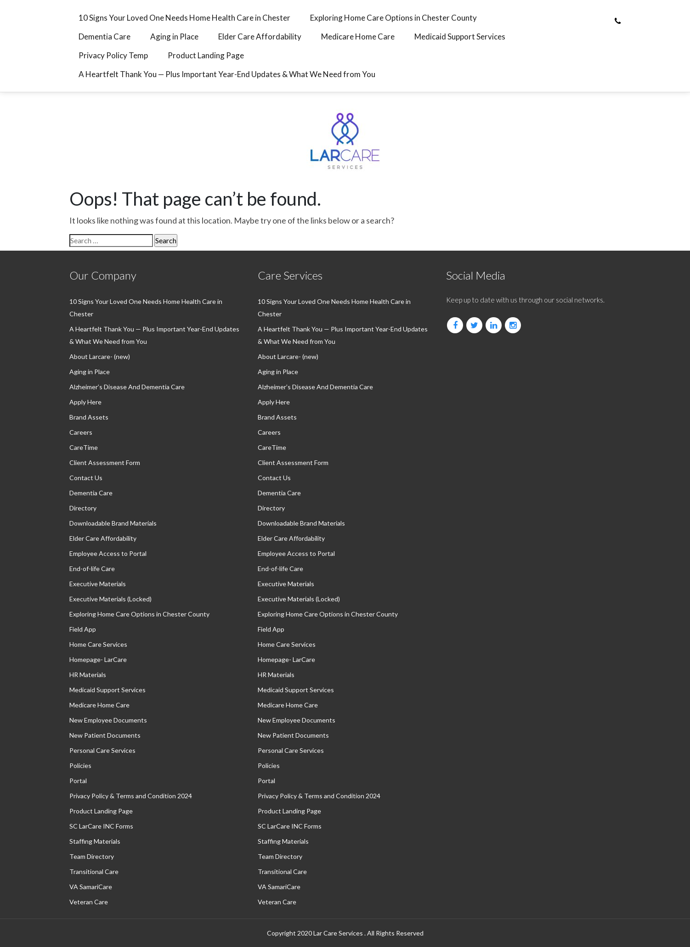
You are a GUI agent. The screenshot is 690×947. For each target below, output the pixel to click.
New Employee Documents (108, 720)
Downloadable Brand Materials (113, 523)
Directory (82, 508)
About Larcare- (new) (99, 356)
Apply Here (85, 402)
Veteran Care (88, 902)
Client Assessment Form (104, 462)
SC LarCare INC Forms (101, 826)
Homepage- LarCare (98, 659)
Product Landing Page (206, 55)
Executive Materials (97, 584)
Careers (80, 432)
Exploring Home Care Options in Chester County (393, 17)
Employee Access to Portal (108, 553)
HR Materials (87, 674)
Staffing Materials (94, 841)
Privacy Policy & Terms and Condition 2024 (130, 796)
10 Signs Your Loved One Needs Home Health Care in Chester (184, 17)
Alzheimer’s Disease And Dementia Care (127, 387)
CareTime (83, 447)
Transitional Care (94, 871)
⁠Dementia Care (104, 36)
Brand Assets (88, 417)
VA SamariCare (90, 887)
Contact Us (85, 478)
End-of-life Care (92, 568)
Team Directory (91, 856)
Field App (82, 629)
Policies (80, 765)
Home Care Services (98, 644)
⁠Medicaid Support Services (459, 36)
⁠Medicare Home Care (358, 36)
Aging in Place (174, 36)
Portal (78, 780)
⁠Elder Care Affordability (259, 36)
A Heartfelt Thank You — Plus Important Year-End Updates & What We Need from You (227, 74)
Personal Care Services (102, 750)
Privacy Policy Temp (113, 55)
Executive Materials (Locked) (110, 599)
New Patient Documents (105, 735)
